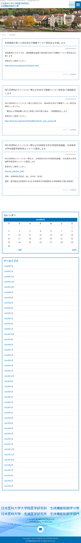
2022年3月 (8, 434)
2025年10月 (9, 287)
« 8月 (19, 250)
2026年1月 (8, 271)
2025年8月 (8, 298)
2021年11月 (9, 455)
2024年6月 (8, 355)
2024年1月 (8, 371)
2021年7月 (8, 470)
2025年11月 (9, 282)
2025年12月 (9, 277)
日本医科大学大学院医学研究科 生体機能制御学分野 (16, 4)
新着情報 (73, 74)
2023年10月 (9, 376)
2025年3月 (8, 319)
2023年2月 (8, 407)
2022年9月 (8, 418)
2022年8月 (8, 423)
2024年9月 (8, 339)
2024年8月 (8, 345)
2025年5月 (8, 308)
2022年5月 (8, 428)
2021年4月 (8, 481)
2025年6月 (8, 303)
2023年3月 (8, 402)
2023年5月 (8, 392)
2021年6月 (8, 476)
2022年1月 (8, 444)
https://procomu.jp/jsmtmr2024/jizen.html (22, 66)
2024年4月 (8, 366)
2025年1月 (8, 329)
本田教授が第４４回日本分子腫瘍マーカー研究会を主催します (35, 43)
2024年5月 (8, 360)
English (72, 5)
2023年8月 (8, 381)
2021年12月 (9, 449)
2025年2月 (8, 324)
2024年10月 (9, 334)
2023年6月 (8, 387)
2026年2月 (8, 266)
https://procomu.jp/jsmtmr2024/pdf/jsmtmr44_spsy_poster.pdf (30, 121)
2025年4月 (8, 313)
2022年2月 (8, 439)
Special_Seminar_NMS (14, 171)
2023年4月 (8, 397)
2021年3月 (8, 486)
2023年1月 (8, 413)
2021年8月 (8, 465)
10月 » (74, 250)
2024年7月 (8, 350)
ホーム (4, 35)
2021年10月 (9, 460)
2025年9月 (8, 292)
